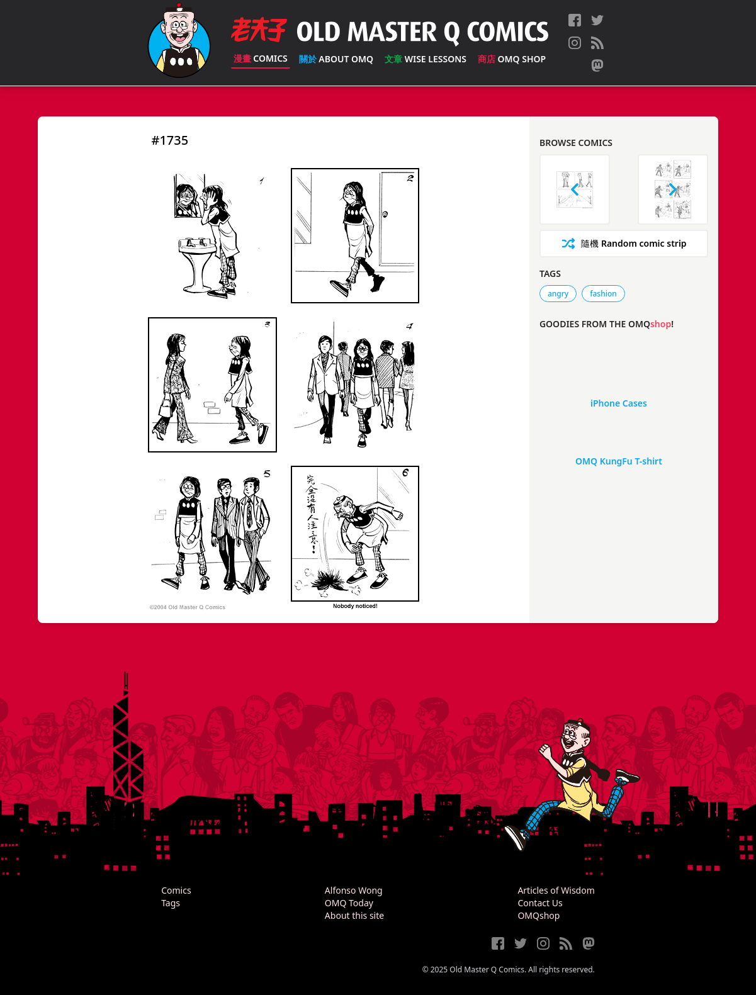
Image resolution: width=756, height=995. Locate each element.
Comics (261, 58)
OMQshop (538, 915)
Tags (170, 903)
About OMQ (336, 59)
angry (558, 293)
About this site (354, 915)
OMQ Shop (512, 59)
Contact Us (539, 903)
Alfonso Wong (354, 890)
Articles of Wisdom (555, 890)
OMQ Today (349, 903)
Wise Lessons (425, 59)
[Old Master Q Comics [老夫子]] (179, 43)
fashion (603, 293)
